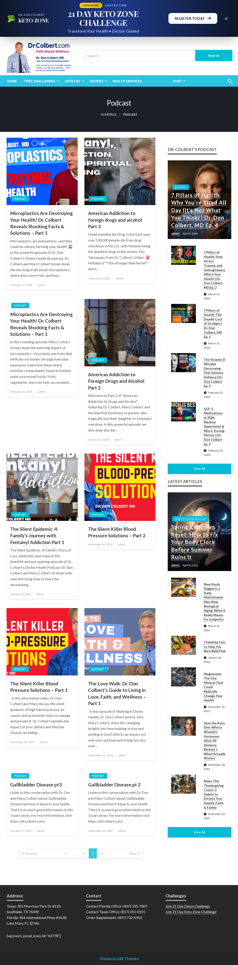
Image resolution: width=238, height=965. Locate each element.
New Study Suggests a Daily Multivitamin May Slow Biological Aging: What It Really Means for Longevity (215, 601)
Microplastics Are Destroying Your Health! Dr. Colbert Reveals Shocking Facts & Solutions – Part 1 (41, 223)
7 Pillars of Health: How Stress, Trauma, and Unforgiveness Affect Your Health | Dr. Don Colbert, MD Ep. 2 (214, 269)
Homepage (109, 114)
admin (41, 285)
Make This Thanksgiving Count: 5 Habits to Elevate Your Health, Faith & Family (214, 794)
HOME (12, 81)
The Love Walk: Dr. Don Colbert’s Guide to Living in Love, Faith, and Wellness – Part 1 (117, 693)
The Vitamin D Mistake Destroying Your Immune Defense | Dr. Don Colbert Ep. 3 (214, 373)
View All (199, 469)
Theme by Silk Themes (119, 958)
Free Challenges (39, 81)
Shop (177, 81)
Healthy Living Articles (190, 518)
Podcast (157, 81)
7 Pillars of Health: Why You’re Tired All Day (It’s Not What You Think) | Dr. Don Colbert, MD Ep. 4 (199, 210)
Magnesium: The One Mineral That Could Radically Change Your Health (213, 687)
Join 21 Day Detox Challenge (187, 906)
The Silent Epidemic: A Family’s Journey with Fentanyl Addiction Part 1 (37, 535)
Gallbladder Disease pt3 (36, 784)
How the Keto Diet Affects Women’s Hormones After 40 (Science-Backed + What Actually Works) (214, 740)
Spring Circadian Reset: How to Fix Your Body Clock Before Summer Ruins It (194, 542)
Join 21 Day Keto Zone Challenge (190, 912)
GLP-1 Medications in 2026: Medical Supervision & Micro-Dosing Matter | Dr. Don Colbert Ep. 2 (214, 426)
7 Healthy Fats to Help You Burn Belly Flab (215, 646)
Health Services (127, 81)
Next (133, 853)
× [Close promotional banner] (226, 18)
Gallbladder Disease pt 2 (114, 784)
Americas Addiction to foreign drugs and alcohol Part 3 (115, 219)
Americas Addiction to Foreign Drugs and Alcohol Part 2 (116, 381)
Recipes (96, 81)
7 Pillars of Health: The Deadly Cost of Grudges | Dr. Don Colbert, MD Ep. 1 (213, 323)
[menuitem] (11, 81)
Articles (72, 81)
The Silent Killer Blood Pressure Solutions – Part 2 (116, 532)
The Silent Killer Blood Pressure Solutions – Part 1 (39, 687)
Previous (31, 853)
